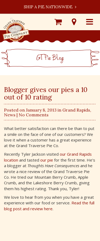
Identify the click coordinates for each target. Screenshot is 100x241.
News (9, 114)
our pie (46, 160)
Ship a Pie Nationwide (50, 6)
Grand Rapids (76, 110)
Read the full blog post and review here (49, 205)
